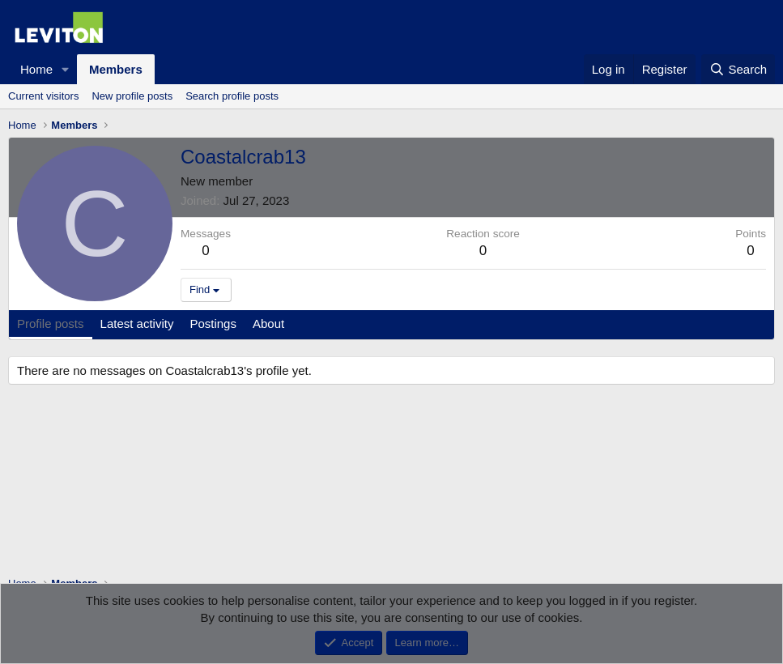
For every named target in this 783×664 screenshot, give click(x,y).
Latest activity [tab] (137, 323)
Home (36, 69)
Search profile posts (232, 96)
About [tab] (268, 323)
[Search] (738, 69)
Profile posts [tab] (50, 323)
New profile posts (131, 96)
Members (116, 69)
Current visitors (43, 96)
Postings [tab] (212, 323)
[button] (65, 69)
